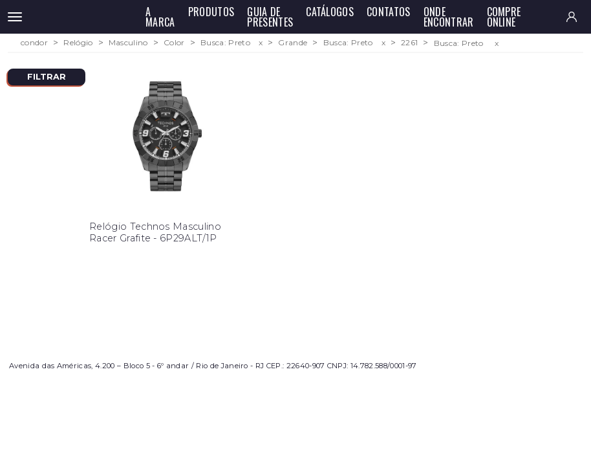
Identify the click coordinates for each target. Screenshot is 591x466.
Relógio (77, 43)
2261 (409, 43)
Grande (292, 43)
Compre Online (504, 17)
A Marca (160, 17)
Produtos (211, 11)
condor (34, 43)
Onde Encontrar (449, 17)
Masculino (128, 43)
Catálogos (330, 11)
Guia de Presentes (270, 17)
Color (174, 43)
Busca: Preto (225, 43)
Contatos (389, 11)
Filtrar (46, 77)
